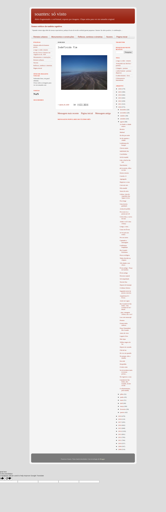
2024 (120, 95)
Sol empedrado (124, 279)
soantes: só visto (50, 14)
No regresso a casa (125, 377)
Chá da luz (123, 350)
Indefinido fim (124, 151)
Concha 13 (123, 176)
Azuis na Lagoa (125, 301)
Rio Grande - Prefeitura (124, 251)
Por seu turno (124, 237)
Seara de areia (124, 191)
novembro (123, 113)
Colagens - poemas (122, 68)
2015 (120, 428)
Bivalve (122, 129)
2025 (120, 92)
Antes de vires (124, 333)
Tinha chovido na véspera (125, 259)
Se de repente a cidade (124, 139)
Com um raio (124, 185)
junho (122, 397)
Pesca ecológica (125, 255)
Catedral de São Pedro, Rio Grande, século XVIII (125, 382)
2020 (120, 107)
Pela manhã (123, 188)
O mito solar (124, 367)
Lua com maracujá (125, 317)
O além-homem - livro (123, 75)
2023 (120, 98)
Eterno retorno (124, 173)
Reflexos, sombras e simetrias (90, 37)
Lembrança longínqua (124, 246)
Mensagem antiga (103, 113)
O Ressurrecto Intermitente (120, 79)
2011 (120, 440)
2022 (120, 101)
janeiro (122, 412)
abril (121, 403)
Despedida (123, 364)
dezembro (123, 109)
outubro (122, 116)
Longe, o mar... (124, 226)
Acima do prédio (125, 209)
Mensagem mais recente (68, 113)
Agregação (123, 179)
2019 (120, 416)
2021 (120, 104)
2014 (120, 431)
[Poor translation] (8, 478)
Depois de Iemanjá (125, 285)
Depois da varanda (125, 347)
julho (122, 394)
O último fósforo (125, 288)
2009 (120, 446)
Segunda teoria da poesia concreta (125, 292)
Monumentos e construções (62, 37)
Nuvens (109, 37)
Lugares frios (124, 336)
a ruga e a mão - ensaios (123, 61)
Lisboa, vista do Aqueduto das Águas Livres (125, 196)
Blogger (102, 459)
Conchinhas (123, 154)
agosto (122, 122)
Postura (122, 320)
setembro (123, 119)
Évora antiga (124, 273)
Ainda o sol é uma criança (125, 222)
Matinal (122, 132)
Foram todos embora (124, 324)
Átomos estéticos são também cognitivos (46, 26)
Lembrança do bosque (124, 144)
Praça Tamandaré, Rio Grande (125, 329)
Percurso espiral (125, 276)
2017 (120, 422)
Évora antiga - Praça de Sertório (126, 269)
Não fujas (123, 339)
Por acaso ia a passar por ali (125, 213)
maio (122, 400)
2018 (120, 419)
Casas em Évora (125, 229)
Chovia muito (124, 148)
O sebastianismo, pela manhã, (125, 389)
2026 (120, 89)
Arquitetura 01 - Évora (125, 297)
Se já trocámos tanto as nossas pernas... (126, 372)
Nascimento (123, 165)
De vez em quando (125, 353)
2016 (120, 425)
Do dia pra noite (125, 135)
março (122, 406)
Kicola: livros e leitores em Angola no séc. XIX (41, 53)
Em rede (122, 361)
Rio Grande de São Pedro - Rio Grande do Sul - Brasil (126, 306)
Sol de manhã (124, 157)
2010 (120, 443)
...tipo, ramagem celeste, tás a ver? (126, 313)
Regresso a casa (125, 182)
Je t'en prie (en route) (124, 233)
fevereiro (123, 409)
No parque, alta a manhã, (125, 357)
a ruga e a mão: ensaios (40, 50)
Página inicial (121, 37)
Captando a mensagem (124, 241)
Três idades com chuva (125, 264)
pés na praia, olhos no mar (125, 169)
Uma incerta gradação (123, 205)
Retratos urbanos (40, 37)
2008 (120, 449)
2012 (120, 437)
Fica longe (123, 201)
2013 (120, 434)
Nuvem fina (123, 282)
